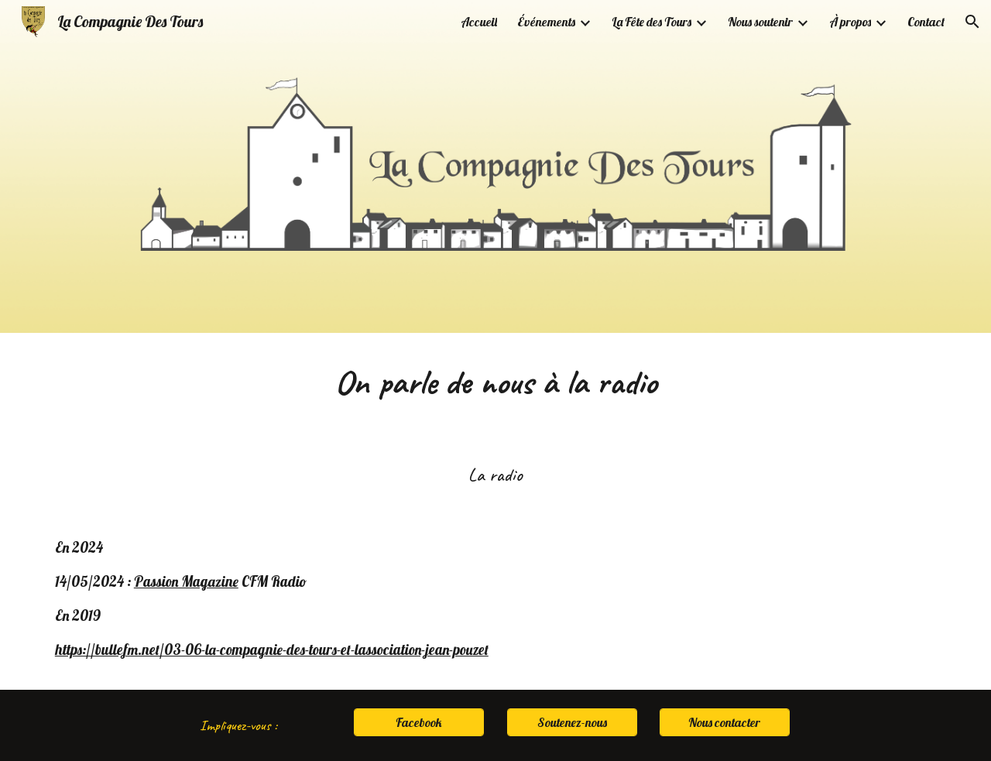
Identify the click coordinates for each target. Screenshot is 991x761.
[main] (495, 382)
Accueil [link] (479, 21)
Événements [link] (546, 21)
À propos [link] (850, 21)
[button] (972, 21)
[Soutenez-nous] (572, 722)
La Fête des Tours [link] (651, 21)
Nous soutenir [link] (760, 21)
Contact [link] (926, 21)
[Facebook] (419, 722)
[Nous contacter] (724, 722)
